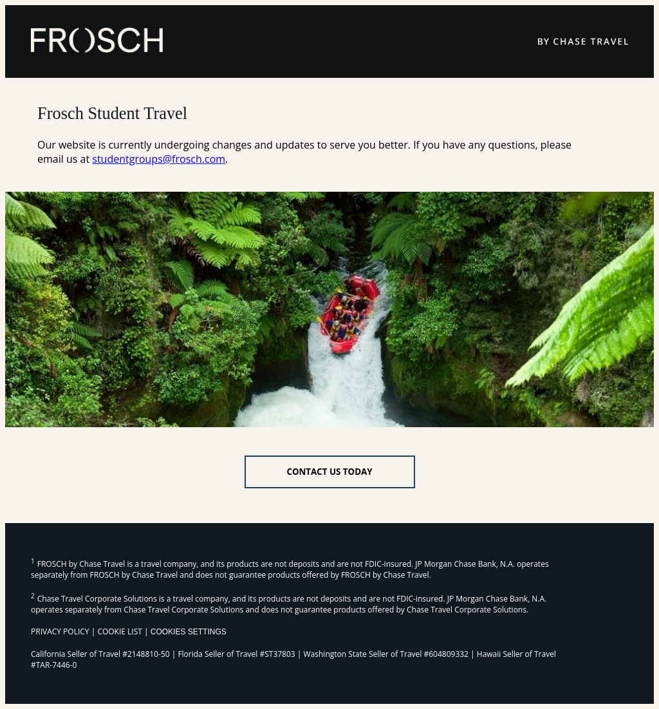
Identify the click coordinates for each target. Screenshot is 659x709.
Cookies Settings (189, 631)
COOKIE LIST (119, 631)
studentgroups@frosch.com (158, 159)
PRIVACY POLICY (60, 631)
